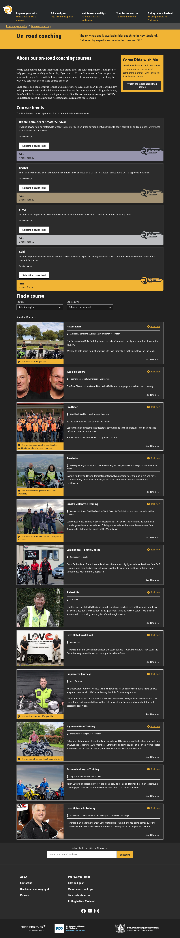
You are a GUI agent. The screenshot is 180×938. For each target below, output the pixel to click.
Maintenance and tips (80, 888)
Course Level (73, 301)
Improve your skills (16, 26)
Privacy (24, 895)
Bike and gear (76, 882)
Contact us (26, 882)
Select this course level (34, 145)
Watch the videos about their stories (142, 85)
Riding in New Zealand (81, 901)
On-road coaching (41, 26)
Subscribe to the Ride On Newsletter (90, 847)
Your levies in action (79, 895)
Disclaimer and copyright (34, 888)
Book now (155, 326)
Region (20, 301)
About (23, 876)
